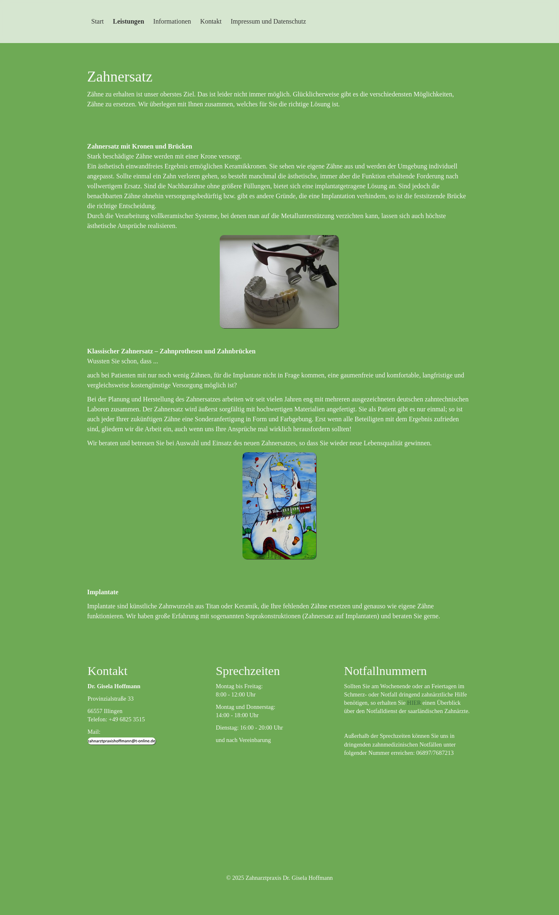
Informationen (172, 21)
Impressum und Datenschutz (268, 21)
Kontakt (211, 21)
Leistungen (128, 21)
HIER (414, 702)
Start (97, 21)
